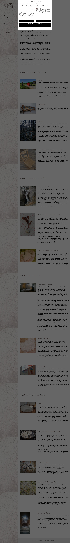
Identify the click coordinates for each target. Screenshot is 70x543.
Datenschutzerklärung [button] (35, 28)
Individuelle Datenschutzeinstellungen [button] (35, 26)
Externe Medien (39, 8)
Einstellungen (25, 18)
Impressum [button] (39, 28)
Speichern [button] (43, 21)
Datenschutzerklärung (22, 17)
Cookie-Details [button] (31, 28)
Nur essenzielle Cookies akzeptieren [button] (35, 23)
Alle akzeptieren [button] (26, 21)
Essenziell (38, 3)
